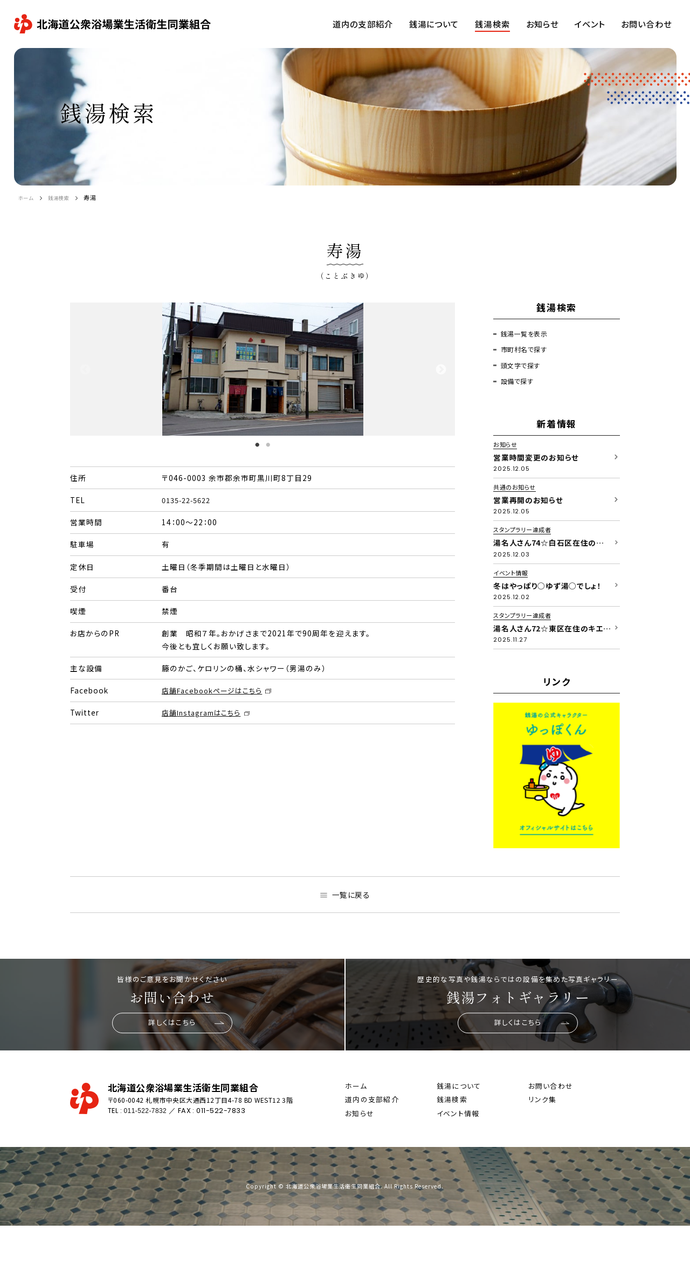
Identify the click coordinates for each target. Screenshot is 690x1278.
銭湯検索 (65, 197)
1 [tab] (257, 444)
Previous (84, 369)
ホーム (27, 197)
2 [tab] (268, 444)
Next (440, 369)
